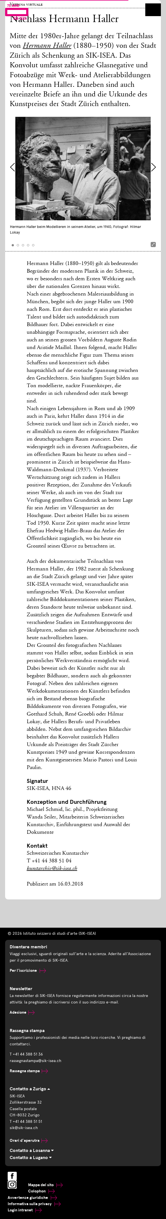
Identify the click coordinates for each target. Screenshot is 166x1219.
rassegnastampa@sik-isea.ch (35, 1060)
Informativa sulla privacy (34, 1203)
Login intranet (25, 1210)
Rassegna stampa (29, 1071)
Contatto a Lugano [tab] (31, 1157)
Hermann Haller (47, 46)
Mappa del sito (45, 1185)
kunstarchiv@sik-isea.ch (52, 869)
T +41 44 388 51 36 (26, 1054)
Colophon (41, 1191)
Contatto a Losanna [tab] (32, 1150)
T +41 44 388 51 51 (26, 1121)
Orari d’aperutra (29, 1140)
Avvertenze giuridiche (32, 1197)
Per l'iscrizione (28, 970)
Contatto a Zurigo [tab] (30, 1089)
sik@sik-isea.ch (24, 1127)
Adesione (22, 1012)
